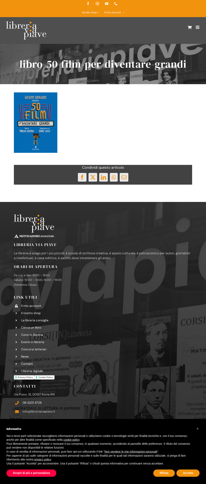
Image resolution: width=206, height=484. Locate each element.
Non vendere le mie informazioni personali (130, 451)
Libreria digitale (32, 371)
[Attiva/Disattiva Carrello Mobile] (190, 27)
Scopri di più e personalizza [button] (31, 473)
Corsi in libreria (32, 335)
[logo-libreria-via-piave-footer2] (34, 216)
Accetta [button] (188, 473)
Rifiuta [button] (164, 473)
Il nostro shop (31, 313)
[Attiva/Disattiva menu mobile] (198, 27)
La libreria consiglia (34, 320)
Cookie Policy (45, 377)
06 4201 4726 (32, 403)
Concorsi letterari (33, 349)
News (25, 357)
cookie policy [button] (71, 439)
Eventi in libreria (32, 342)
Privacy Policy (25, 377)
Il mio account (31, 306)
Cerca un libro (31, 328)
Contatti (27, 364)
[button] (197, 428)
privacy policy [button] (42, 459)
